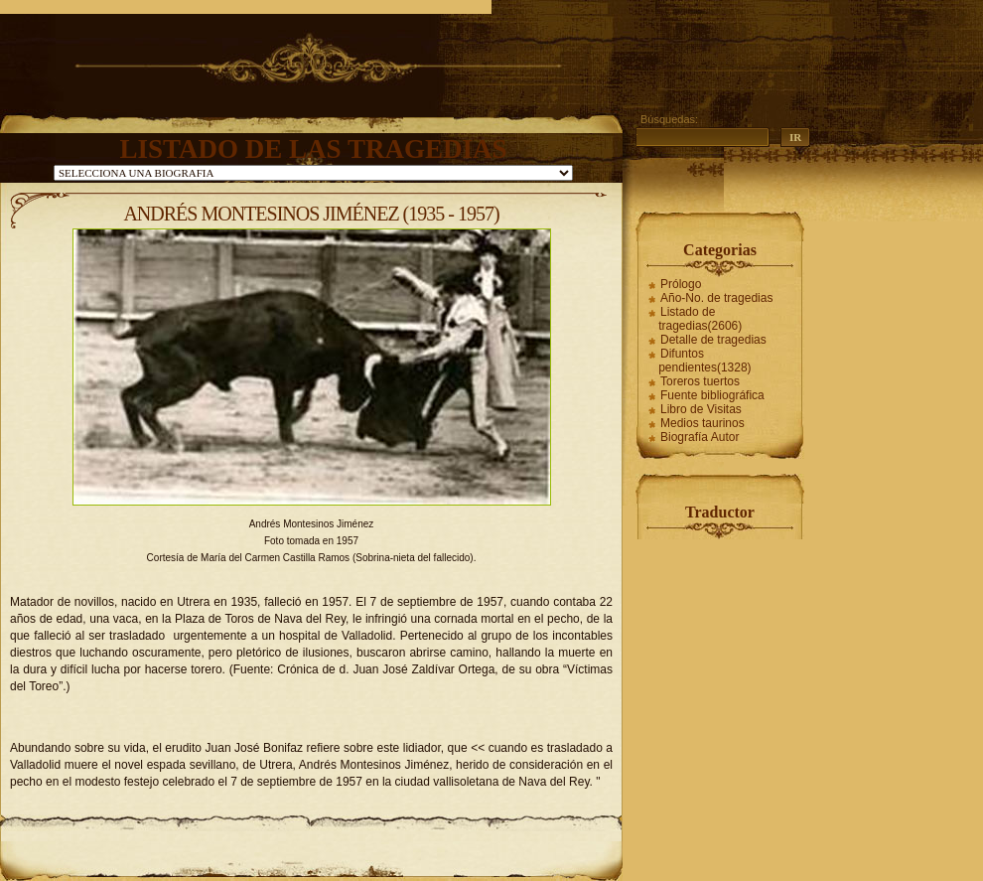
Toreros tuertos (700, 381)
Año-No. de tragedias (716, 298)
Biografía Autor (699, 437)
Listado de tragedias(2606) (700, 319)
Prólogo (680, 284)
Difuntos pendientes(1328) (704, 360)
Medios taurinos (702, 423)
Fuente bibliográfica (712, 395)
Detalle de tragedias (713, 340)
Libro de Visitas (701, 409)
